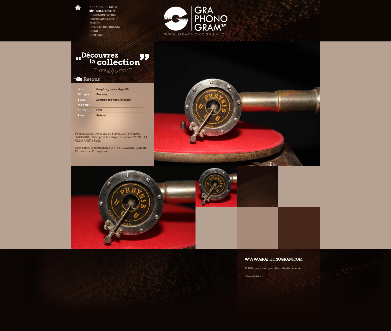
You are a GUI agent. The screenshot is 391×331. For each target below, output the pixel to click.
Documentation (103, 15)
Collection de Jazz (105, 27)
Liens (94, 31)
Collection (102, 11)
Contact (97, 35)
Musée (95, 23)
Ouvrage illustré (104, 19)
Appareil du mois (103, 7)
